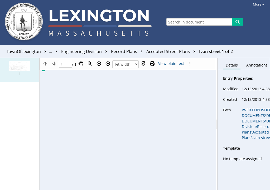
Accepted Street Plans (172, 51)
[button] (19, 70)
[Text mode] (171, 63)
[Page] (65, 64)
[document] (244, 124)
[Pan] (80, 63)
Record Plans (128, 51)
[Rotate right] (143, 63)
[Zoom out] (107, 63)
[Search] (237, 22)
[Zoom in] (98, 63)
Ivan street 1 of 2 (216, 51)
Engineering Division (85, 51)
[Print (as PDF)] (152, 63)
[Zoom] (89, 63)
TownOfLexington (33, 51)
